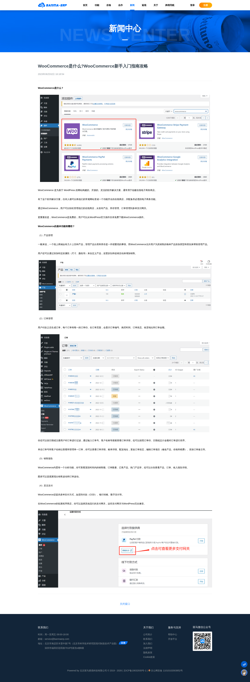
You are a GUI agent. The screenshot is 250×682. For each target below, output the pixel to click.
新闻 (132, 5)
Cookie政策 (149, 657)
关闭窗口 (125, 604)
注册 (205, 5)
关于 (156, 5)
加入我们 (147, 643)
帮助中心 (172, 634)
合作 (120, 5)
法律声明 (147, 648)
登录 (192, 5)
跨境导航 (169, 5)
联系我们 (147, 639)
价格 (108, 5)
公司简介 (147, 634)
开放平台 (172, 639)
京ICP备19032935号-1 (135, 670)
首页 (85, 5)
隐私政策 (147, 652)
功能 (97, 5)
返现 (144, 5)
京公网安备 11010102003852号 (165, 670)
